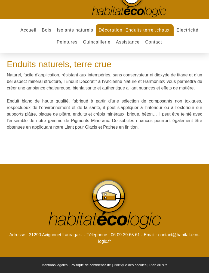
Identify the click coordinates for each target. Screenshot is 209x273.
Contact (153, 42)
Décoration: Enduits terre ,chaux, (135, 30)
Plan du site (158, 265)
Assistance (128, 42)
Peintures (67, 42)
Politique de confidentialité (90, 265)
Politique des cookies (130, 265)
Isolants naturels (75, 30)
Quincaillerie (96, 42)
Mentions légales (54, 265)
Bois (46, 30)
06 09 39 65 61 (125, 234)
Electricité (187, 30)
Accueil (28, 30)
